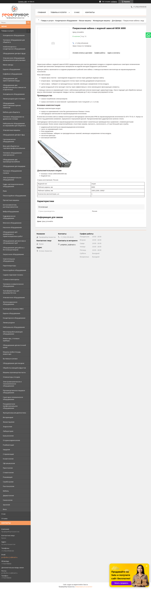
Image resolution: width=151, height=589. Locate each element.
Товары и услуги (7, 31)
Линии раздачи (9, 322)
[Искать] (28, 22)
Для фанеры (117, 21)
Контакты (89, 12)
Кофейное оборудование (12, 74)
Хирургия (6, 449)
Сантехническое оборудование (9, 140)
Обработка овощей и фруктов (14, 368)
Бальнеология (8, 436)
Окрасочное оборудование (13, 254)
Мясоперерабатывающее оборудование (13, 333)
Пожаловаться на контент (83, 587)
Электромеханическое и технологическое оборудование (12, 384)
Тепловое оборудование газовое (12, 172)
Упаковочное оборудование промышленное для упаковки (14, 59)
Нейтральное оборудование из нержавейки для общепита (14, 124)
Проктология (8, 468)
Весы (5, 509)
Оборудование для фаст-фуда (14, 53)
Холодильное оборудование (14, 35)
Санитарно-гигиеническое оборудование (13, 398)
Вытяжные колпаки (10, 359)
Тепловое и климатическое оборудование (13, 285)
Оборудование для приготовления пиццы (11, 79)
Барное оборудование (11, 69)
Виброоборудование (11, 211)
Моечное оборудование (12, 223)
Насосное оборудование (12, 227)
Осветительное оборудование (9, 260)
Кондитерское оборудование (14, 318)
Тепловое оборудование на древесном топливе (13, 118)
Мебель (6, 491)
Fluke (5, 191)
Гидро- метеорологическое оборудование (13, 185)
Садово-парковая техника (13, 275)
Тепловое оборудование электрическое (12, 154)
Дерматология (8, 495)
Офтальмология (9, 463)
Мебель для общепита (11, 112)
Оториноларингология (11, 440)
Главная (42, 12)
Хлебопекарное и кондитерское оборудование (14, 48)
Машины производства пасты (14, 372)
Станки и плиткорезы (11, 279)
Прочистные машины (11, 200)
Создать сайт (22, 1)
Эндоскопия (7, 426)
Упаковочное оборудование (14, 297)
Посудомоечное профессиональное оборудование (10, 406)
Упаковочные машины (11, 130)
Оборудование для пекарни (13, 363)
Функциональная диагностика (14, 413)
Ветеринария (8, 417)
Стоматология (8, 472)
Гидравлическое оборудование (9, 217)
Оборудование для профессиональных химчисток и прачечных (14, 87)
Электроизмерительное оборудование (12, 178)
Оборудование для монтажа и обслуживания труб (14, 242)
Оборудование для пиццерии (14, 166)
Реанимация (7, 477)
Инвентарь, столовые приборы (11, 339)
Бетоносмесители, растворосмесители (10, 206)
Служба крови (8, 482)
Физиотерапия (8, 422)
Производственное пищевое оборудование (14, 391)
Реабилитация (8, 445)
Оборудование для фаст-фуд (14, 135)
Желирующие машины (101, 21)
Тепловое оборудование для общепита (14, 41)
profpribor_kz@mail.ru (9, 557)
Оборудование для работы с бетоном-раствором (14, 249)
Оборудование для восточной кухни (14, 346)
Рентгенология (8, 486)
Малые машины (85, 21)
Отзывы (4, 518)
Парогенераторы (9, 266)
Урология (6, 505)
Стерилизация (8, 454)
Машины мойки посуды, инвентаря (12, 353)
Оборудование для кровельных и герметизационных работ (13, 234)
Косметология (8, 459)
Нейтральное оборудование (14, 327)
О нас (3, 514)
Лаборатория (8, 431)
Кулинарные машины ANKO (13, 309)
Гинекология (7, 500)
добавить (114, 1)
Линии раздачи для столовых (14, 99)
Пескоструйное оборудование (14, 196)
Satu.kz (85, 584)
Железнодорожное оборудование (10, 303)
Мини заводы (8, 65)
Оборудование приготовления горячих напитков (12, 105)
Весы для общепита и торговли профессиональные (14, 147)
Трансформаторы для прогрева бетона (11, 292)
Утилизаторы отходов (11, 377)
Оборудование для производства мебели (11, 160)
